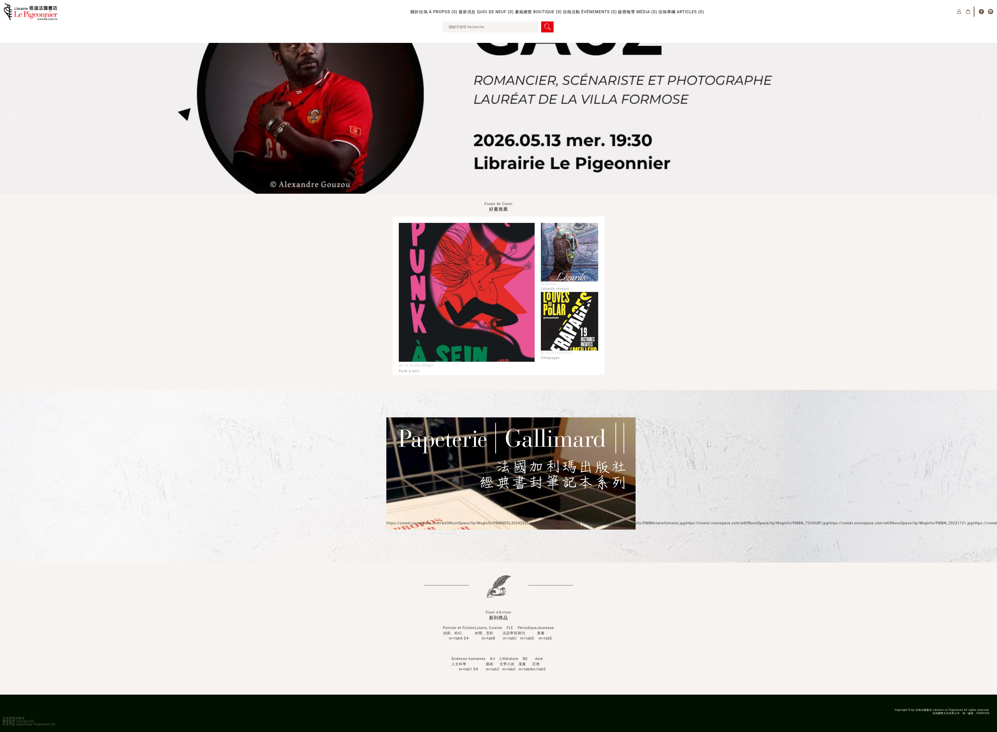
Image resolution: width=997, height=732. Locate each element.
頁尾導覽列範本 (13, 718)
